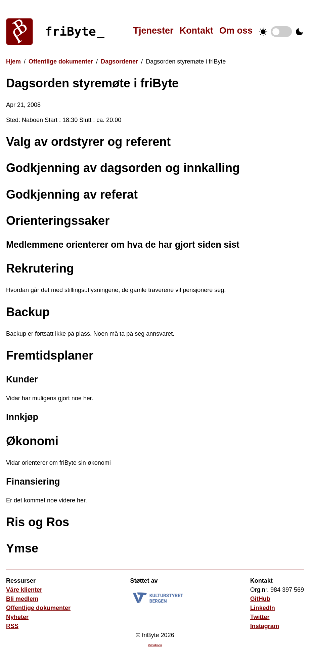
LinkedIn (262, 608)
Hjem (13, 61)
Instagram (264, 626)
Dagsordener (119, 61)
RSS (12, 626)
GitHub (260, 598)
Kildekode (155, 645)
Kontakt (196, 31)
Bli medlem (22, 598)
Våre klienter (24, 589)
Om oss (236, 31)
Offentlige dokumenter (61, 61)
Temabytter (281, 31)
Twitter (260, 617)
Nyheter (17, 617)
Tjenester (153, 31)
